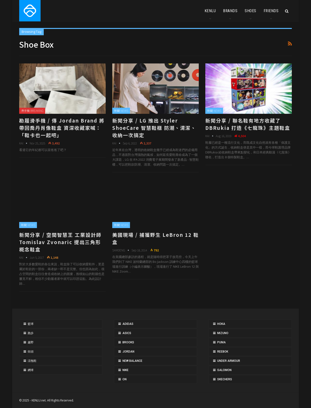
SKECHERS (224, 379)
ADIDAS (127, 324)
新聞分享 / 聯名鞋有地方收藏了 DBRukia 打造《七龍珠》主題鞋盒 (247, 124)
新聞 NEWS (121, 110)
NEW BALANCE (132, 361)
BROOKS (128, 342)
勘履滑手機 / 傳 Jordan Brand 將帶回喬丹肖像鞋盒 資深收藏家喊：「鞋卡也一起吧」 (61, 128)
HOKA (221, 324)
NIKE (125, 370)
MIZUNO (222, 333)
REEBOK (222, 351)
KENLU (210, 11)
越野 (31, 342)
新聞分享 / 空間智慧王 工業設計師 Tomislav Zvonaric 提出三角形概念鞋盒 (60, 242)
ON (124, 379)
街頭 (31, 351)
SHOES (250, 11)
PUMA (221, 342)
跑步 (31, 333)
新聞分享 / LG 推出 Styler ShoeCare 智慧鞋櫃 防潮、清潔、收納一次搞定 (154, 128)
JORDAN (128, 351)
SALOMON (224, 370)
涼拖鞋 (32, 361)
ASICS (126, 333)
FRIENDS (271, 11)
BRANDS (230, 11)
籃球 (31, 324)
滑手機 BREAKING (32, 110)
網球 (31, 370)
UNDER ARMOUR (228, 361)
